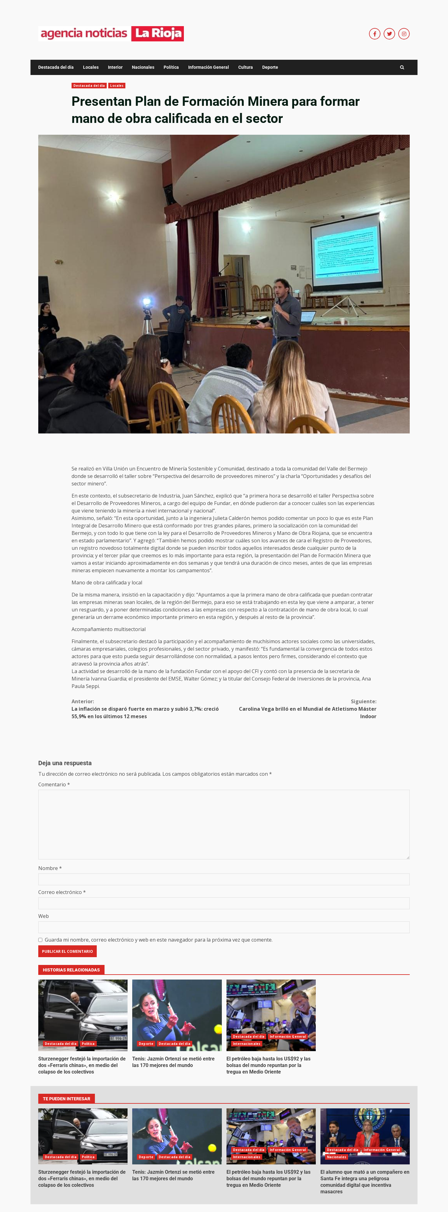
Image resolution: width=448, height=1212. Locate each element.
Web (43, 916)
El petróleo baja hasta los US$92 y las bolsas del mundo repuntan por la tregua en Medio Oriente (271, 1015)
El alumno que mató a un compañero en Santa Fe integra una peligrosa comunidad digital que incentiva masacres (365, 1136)
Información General (208, 67)
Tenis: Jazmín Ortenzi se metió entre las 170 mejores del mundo (177, 1015)
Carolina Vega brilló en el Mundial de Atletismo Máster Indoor (300, 709)
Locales (91, 67)
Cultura (245, 67)
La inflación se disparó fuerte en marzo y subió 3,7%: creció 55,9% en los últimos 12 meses (148, 709)
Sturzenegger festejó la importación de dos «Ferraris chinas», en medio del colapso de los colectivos (83, 1015)
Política (171, 67)
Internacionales (247, 1043)
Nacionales (143, 67)
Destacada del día (56, 67)
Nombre (50, 868)
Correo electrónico (62, 892)
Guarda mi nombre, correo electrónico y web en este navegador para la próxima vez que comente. (159, 939)
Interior (115, 67)
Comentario (54, 784)
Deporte (270, 67)
